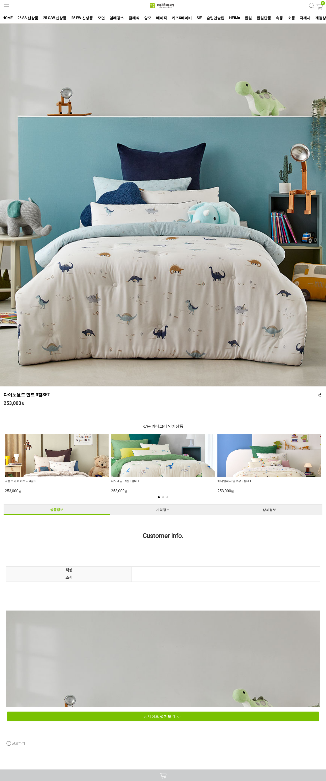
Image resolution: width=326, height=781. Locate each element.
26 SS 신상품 (27, 18)
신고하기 (15, 743)
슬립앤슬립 (215, 18)
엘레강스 (117, 18)
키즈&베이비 (182, 18)
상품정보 (56, 510)
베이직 (161, 18)
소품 (291, 18)
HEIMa (234, 18)
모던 (101, 18)
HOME (7, 18)
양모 (147, 18)
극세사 (305, 18)
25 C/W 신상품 (54, 18)
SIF (199, 18)
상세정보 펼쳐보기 (94, 716)
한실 (248, 18)
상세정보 (269, 510)
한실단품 (264, 18)
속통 (279, 18)
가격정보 (163, 510)
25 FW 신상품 (82, 18)
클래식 (134, 18)
